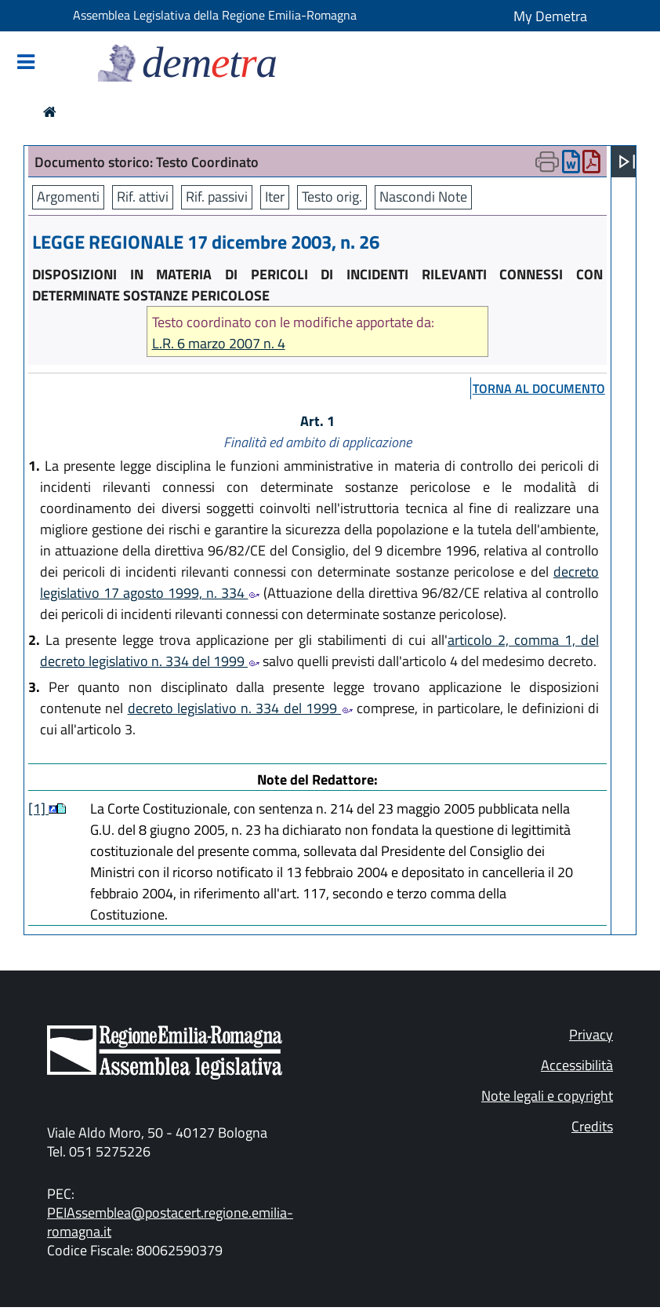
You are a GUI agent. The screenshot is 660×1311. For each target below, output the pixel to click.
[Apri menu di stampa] (547, 161)
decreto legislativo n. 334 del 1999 (241, 708)
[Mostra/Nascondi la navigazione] (25, 63)
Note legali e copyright (547, 1095)
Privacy (591, 1034)
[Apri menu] (627, 161)
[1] (38, 808)
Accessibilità (577, 1065)
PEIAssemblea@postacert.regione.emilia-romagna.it (170, 1222)
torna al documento (539, 388)
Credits (592, 1126)
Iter (275, 196)
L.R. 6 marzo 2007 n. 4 (218, 343)
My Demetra (550, 16)
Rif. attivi (143, 196)
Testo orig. (332, 196)
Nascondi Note (423, 196)
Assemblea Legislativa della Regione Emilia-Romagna (215, 14)
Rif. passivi (217, 196)
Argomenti (68, 196)
